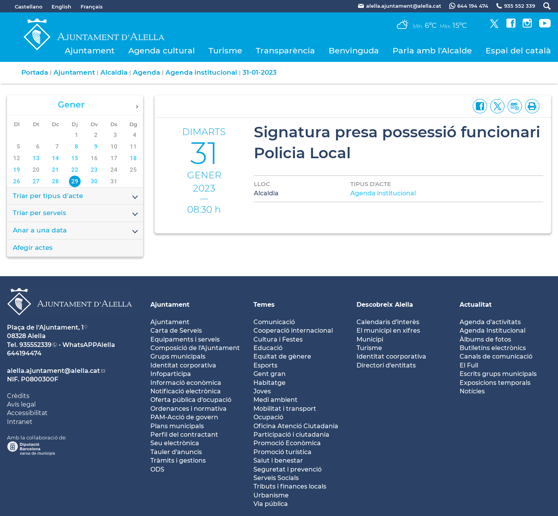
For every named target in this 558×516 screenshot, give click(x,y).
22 (74, 169)
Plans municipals (177, 426)
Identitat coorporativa (391, 356)
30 (94, 181)
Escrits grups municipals (498, 374)
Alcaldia (113, 72)
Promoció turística (282, 452)
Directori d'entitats (386, 365)
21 (55, 169)
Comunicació (274, 322)
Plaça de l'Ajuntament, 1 (45, 327)
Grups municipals (177, 356)
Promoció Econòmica (287, 443)
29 (74, 181)
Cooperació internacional (293, 330)
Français (92, 6)
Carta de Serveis (176, 330)
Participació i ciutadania (291, 434)
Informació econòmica (185, 382)
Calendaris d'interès (387, 322)
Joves (262, 391)
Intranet (20, 421)
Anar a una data (76, 231)
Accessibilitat (27, 413)
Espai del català (518, 50)
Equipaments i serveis (185, 339)
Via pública (270, 503)
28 (55, 181)
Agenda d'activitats (490, 322)
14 (55, 158)
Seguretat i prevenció (287, 469)
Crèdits (18, 396)
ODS (157, 469)
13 (36, 158)
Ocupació (268, 417)
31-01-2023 (260, 72)
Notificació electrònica (185, 391)
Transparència (285, 50)
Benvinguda (354, 50)
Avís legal (21, 404)
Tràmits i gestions (178, 460)
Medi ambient (275, 399)
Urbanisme (271, 495)
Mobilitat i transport (284, 408)
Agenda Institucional (492, 330)
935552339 (35, 345)
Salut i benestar (278, 460)
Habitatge (269, 382)
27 (36, 181)
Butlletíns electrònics (493, 348)
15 (74, 158)
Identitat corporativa (183, 365)
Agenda (146, 72)
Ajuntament (90, 50)
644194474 (24, 353)
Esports (265, 365)
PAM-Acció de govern (184, 417)
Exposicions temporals (495, 382)
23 (94, 169)
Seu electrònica (174, 443)
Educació (267, 348)
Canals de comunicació (496, 356)
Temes (264, 304)
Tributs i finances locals (289, 486)
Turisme (225, 50)
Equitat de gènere (282, 356)
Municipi (369, 339)
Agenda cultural (161, 50)
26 (16, 181)
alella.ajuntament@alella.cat (53, 370)
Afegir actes (33, 247)
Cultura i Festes (278, 339)
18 (133, 158)
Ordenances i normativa (188, 408)
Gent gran (269, 374)
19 (16, 169)
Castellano (28, 6)
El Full (469, 365)
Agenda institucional (201, 72)
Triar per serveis (76, 213)
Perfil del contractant (184, 434)
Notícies (472, 391)
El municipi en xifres (388, 330)
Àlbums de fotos (485, 339)
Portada (34, 72)
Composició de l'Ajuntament (195, 348)
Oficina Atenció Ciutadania (295, 426)
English (61, 6)
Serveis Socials (276, 478)
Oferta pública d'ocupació (190, 399)
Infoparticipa (170, 374)
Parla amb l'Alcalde (432, 50)
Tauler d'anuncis (176, 452)
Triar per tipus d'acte (76, 196)
